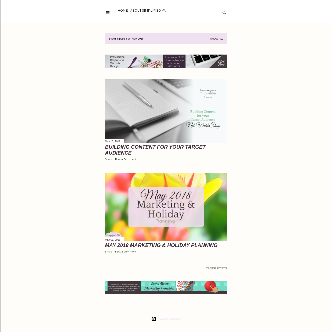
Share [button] (108, 159)
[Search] (224, 12)
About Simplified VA (148, 10)
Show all (216, 38)
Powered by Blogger (166, 318)
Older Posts (216, 268)
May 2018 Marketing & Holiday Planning (161, 245)
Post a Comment (125, 159)
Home (123, 10)
